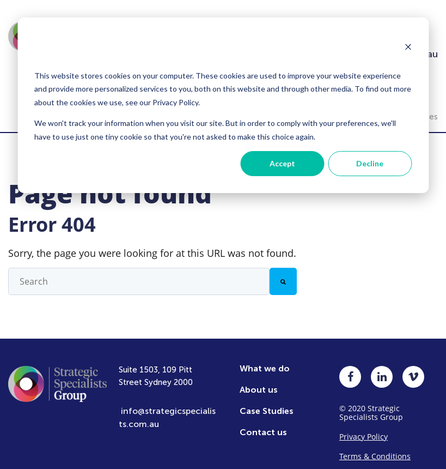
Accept (282, 163)
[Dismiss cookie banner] (408, 48)
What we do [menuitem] (265, 360)
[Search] (283, 273)
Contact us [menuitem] (263, 424)
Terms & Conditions (375, 448)
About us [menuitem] (259, 381)
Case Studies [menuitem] (267, 403)
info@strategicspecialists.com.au (167, 409)
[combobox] (139, 273)
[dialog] (223, 105)
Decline (369, 163)
